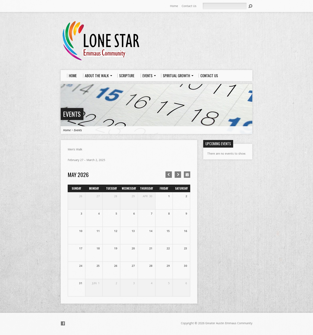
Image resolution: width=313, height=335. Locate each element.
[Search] (225, 6)
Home (174, 6)
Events (72, 114)
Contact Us (189, 6)
